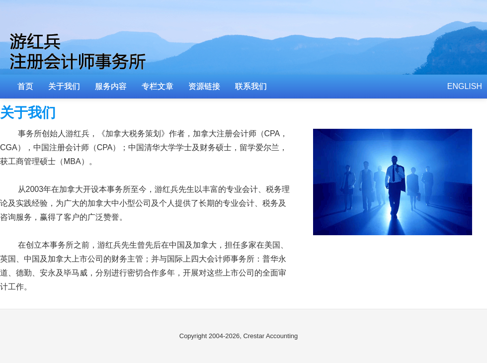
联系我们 (251, 86)
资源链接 (204, 86)
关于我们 (64, 86)
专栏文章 (157, 86)
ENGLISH (464, 86)
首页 (25, 86)
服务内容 (111, 86)
